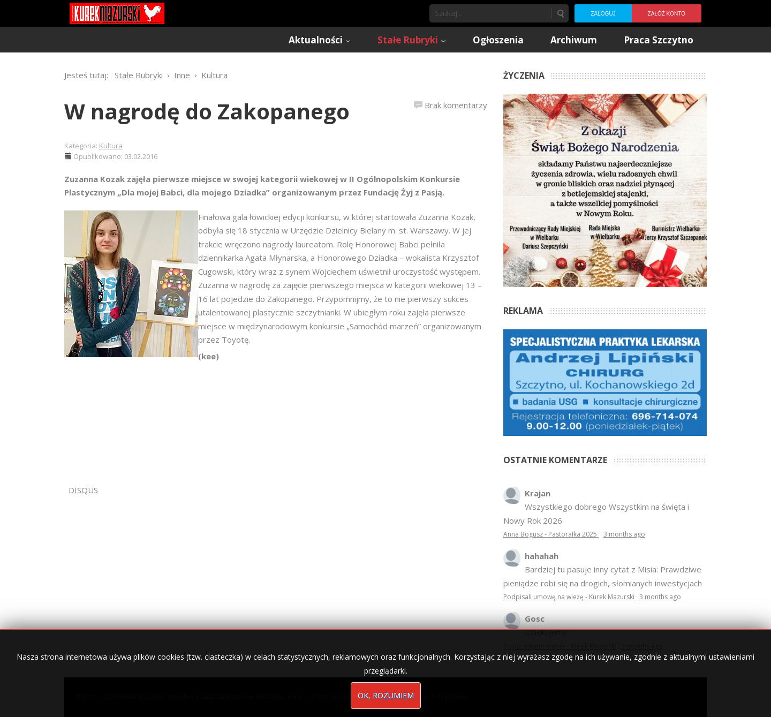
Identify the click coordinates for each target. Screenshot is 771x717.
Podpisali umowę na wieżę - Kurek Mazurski (568, 596)
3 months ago (624, 534)
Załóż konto (666, 14)
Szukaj (560, 13)
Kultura (111, 145)
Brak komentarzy (456, 105)
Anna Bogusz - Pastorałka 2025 (551, 534)
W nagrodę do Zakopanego (207, 111)
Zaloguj (603, 14)
